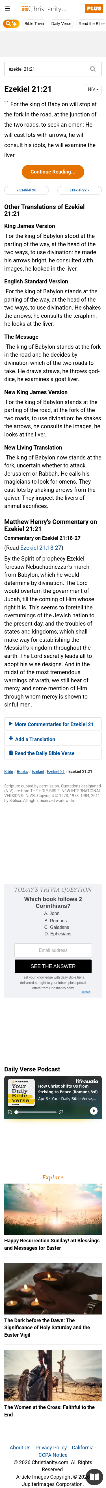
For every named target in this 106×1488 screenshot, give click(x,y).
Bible (8, 771)
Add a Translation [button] (32, 739)
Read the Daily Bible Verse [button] (42, 753)
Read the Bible (92, 23)
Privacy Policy (51, 1448)
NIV (93, 89)
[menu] (7, 9)
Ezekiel (38, 771)
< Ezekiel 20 (26, 190)
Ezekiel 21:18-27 (40, 547)
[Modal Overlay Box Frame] (53, 941)
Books (22, 771)
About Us (20, 1448)
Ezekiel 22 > (79, 190)
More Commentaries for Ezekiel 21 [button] (51, 724)
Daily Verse (61, 23)
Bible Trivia (34, 23)
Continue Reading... (53, 172)
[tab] (53, 724)
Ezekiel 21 (56, 771)
